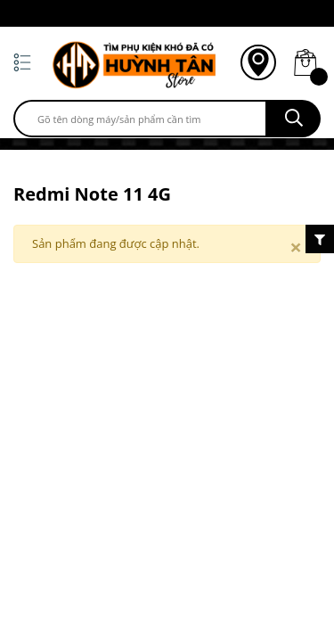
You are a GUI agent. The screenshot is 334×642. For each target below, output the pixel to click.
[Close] (296, 247)
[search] (140, 118)
